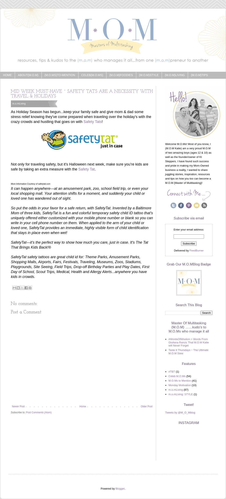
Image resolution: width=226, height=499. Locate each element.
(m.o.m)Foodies (121, 75)
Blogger (120, 488)
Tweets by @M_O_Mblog (180, 412)
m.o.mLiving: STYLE (180, 394)
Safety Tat (86, 169)
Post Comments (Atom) (39, 412)
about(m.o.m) (28, 75)
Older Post (146, 406)
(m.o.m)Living (175, 75)
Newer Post (18, 406)
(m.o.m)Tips (199, 75)
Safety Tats (92, 122)
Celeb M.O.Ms (177, 376)
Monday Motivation (179, 385)
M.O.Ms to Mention (179, 380)
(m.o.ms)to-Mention (60, 75)
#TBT (171, 371)
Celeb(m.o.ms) (92, 75)
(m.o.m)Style (149, 75)
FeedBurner (197, 250)
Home (7, 75)
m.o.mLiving (19, 103)
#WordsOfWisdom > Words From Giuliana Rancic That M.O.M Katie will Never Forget (188, 342)
